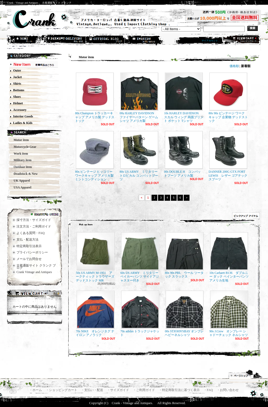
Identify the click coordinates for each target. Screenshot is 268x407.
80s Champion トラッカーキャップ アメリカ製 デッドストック (94, 98)
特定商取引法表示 (29, 246)
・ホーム (36, 390)
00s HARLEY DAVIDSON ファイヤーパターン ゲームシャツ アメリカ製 (139, 98)
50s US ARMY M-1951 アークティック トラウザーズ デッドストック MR (95, 257)
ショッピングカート (241, 40)
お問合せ (144, 40)
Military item (20, 160)
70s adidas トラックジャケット (139, 314)
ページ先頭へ (246, 374)
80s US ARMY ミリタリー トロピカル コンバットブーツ (139, 156)
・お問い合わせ (228, 390)
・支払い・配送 (92, 390)
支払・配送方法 (66, 40)
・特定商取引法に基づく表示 (179, 390)
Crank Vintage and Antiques (34, 272)
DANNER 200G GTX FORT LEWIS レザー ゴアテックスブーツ (228, 156)
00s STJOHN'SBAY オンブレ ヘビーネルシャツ (184, 314)
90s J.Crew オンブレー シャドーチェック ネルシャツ (228, 314)
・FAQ (209, 390)
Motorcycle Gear (23, 147)
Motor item (19, 140)
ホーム (27, 40)
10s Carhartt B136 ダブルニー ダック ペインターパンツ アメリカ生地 (229, 257)
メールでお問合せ (29, 259)
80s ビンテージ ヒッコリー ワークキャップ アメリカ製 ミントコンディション (94, 156)
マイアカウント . (210, 40)
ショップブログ (105, 40)
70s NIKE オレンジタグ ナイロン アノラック (95, 314)
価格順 (234, 66)
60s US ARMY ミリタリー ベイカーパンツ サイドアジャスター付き (139, 257)
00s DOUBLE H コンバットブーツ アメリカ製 (183, 154)
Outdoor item (21, 167)
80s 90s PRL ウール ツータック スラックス (184, 255)
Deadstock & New (24, 174)
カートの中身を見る (34, 294)
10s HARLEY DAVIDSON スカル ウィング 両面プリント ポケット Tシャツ (183, 98)
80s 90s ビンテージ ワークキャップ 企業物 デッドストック (228, 98)
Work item (19, 153)
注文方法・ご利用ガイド (33, 226)
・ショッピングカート (62, 390)
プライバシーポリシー (32, 252)
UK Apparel (20, 180)
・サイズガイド (118, 390)
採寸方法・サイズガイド (33, 220)
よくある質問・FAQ (30, 233)
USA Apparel (20, 187)
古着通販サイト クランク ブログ (36, 267)
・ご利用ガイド (144, 390)
